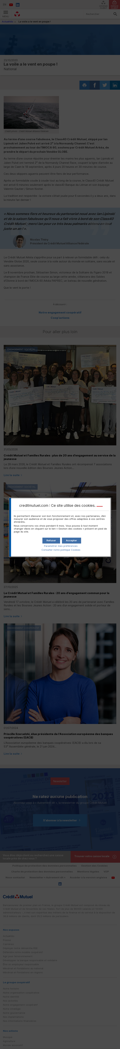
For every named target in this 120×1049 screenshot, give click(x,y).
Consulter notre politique (60, 549)
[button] (71, 541)
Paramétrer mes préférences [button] (61, 545)
